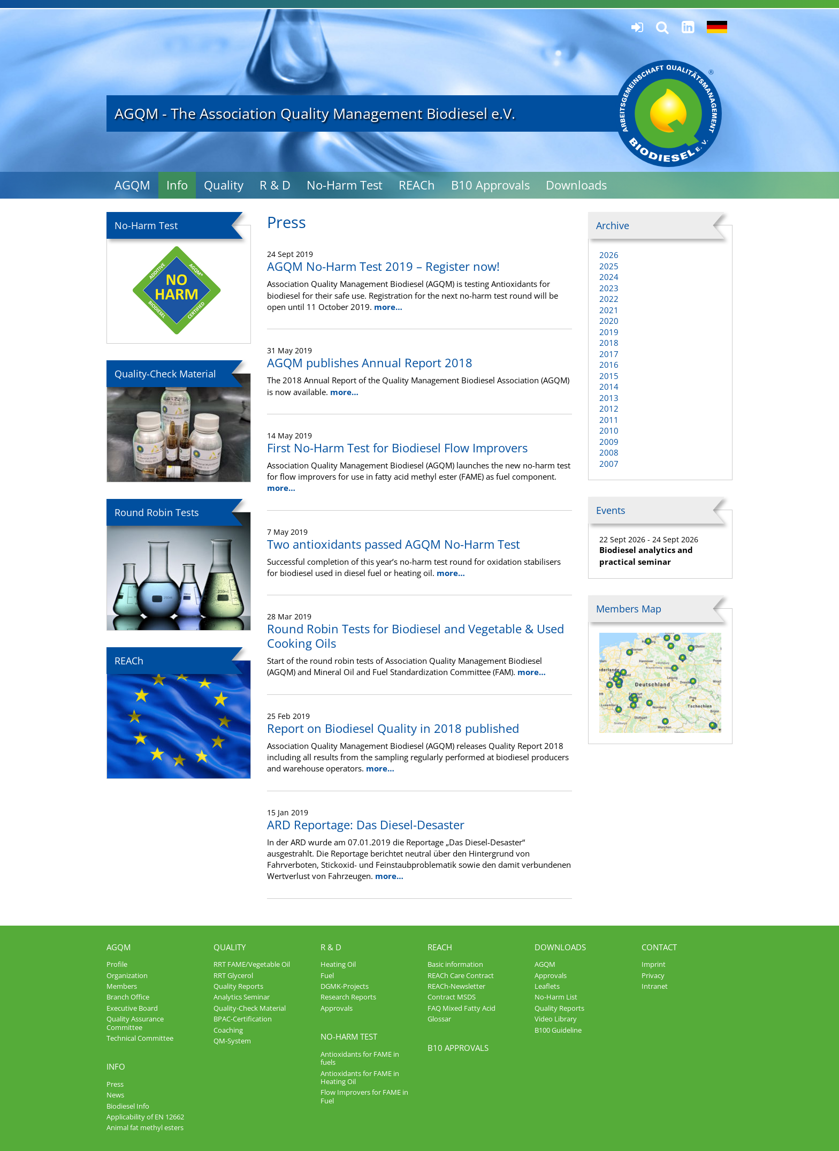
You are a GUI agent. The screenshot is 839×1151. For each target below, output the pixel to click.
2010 (609, 430)
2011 (609, 419)
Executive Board (132, 1008)
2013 (609, 397)
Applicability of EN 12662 (145, 1117)
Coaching (228, 1030)
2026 (609, 254)
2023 (609, 288)
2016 (609, 364)
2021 (609, 310)
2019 (609, 332)
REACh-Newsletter (456, 986)
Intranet (655, 986)
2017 (609, 354)
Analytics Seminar (241, 997)
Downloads (576, 185)
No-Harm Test (345, 185)
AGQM (132, 185)
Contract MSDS (452, 997)
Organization (127, 975)
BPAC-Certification (242, 1019)
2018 (609, 342)
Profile (116, 964)
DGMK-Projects (345, 986)
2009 (609, 441)
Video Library (556, 1019)
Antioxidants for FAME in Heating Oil (360, 1077)
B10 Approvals (490, 185)
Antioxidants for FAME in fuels (360, 1058)
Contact (659, 947)
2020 (609, 320)
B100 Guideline (558, 1030)
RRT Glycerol (233, 975)
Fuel (327, 975)
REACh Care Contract (461, 975)
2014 (609, 386)
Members (121, 986)
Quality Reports (238, 986)
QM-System (232, 1041)
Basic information (455, 964)
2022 (609, 298)
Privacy (653, 975)
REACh (417, 185)
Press (115, 1084)
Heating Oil (338, 964)
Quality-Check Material (249, 1008)
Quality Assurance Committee (135, 1023)
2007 (609, 463)
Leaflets (547, 986)
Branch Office (127, 997)
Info (177, 185)
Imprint (654, 964)
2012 (609, 408)
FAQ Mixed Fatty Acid (461, 1008)
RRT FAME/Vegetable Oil (251, 964)
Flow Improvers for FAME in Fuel (364, 1096)
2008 (609, 452)
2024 (609, 276)
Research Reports (348, 997)
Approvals (337, 1008)
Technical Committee (139, 1038)
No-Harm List (556, 997)
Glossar (439, 1019)
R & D (275, 185)
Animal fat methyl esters (145, 1127)
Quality (223, 185)
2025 (609, 266)
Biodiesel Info (127, 1106)
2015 (609, 375)
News (115, 1095)
